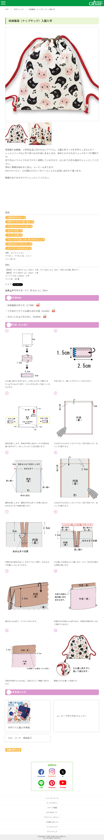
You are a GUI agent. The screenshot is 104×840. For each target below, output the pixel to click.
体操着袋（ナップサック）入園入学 (42, 9)
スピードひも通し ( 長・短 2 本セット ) (24, 240)
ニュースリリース (52, 798)
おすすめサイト (52, 812)
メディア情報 (52, 808)
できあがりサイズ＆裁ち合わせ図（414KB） (29, 311)
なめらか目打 (13, 231)
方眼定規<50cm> (14, 217)
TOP (6, 9)
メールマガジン (52, 803)
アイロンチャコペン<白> (18, 226)
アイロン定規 (13, 235)
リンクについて (52, 827)
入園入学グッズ (13, 750)
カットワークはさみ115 (17, 248)
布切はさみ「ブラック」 (17, 244)
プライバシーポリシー (52, 817)
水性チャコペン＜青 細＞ (18, 222)
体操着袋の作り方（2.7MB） (21, 305)
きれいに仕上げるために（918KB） (24, 317)
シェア (8, 284)
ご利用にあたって (52, 822)
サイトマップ (52, 832)
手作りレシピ (19, 9)
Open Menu (3, 3)
